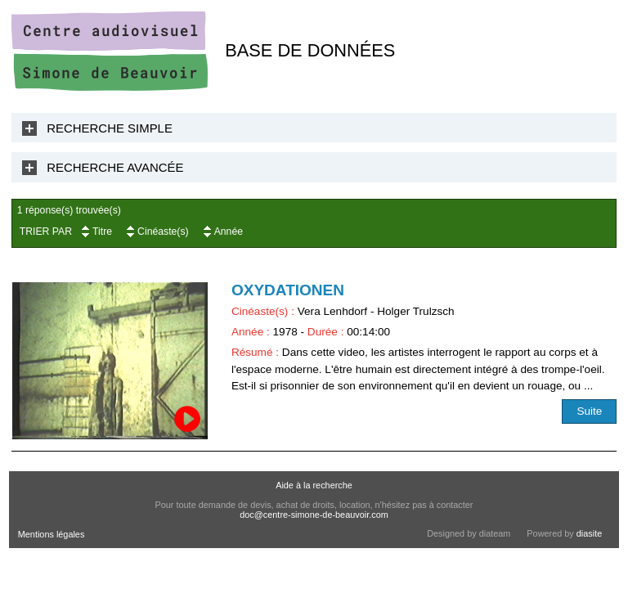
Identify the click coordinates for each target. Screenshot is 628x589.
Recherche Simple (110, 128)
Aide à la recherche (314, 485)
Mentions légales (51, 534)
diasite (589, 533)
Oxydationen (287, 290)
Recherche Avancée (115, 167)
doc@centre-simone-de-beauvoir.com (314, 514)
